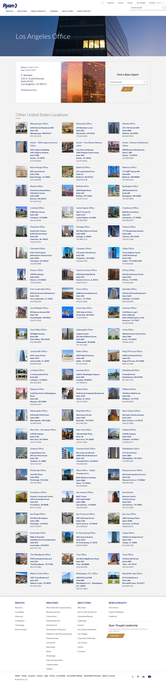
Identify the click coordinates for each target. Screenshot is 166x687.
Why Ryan (82, 607)
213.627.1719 (32, 67)
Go (127, 89)
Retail (48, 651)
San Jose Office (129, 514)
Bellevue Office (129, 167)
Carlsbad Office (37, 208)
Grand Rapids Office (39, 308)
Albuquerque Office (39, 123)
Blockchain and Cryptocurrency (58, 607)
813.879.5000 (81, 545)
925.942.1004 (35, 586)
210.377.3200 (127, 507)
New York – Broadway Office (43, 429)
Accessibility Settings (74, 676)
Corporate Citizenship (86, 638)
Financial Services (53, 621)
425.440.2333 (127, 180)
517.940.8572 (81, 382)
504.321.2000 (127, 423)
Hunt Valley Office (38, 329)
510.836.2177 (127, 442)
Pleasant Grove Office (132, 470)
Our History (82, 642)
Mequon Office (37, 389)
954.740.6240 (35, 301)
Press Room (113, 607)
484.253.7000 (127, 364)
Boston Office (36, 186)
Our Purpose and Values (87, 629)
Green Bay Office (84, 308)
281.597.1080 (35, 567)
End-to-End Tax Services (87, 612)
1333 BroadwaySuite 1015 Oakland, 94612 (130, 436)
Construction (51, 616)
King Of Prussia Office (132, 351)
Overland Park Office (85, 448)
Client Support (84, 11)
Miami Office (82, 389)
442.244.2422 (35, 220)
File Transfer (141, 3)
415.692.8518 (81, 526)
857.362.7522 (35, 201)
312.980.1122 (81, 239)
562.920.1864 (35, 382)
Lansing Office (82, 370)
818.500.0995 (127, 301)
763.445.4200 (35, 423)
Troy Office (81, 554)
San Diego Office (37, 514)
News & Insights (38, 11)
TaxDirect (110, 3)
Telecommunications (54, 660)
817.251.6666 (81, 364)
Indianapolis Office (84, 329)
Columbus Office (83, 248)
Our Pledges (82, 634)
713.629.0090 (127, 323)
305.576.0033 (81, 401)
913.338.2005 (81, 464)
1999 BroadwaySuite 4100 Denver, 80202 (38, 277)
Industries (22, 11)
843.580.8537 (127, 220)
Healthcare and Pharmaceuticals (59, 634)
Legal (46, 676)
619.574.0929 (35, 526)
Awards (81, 625)
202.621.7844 (81, 589)
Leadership (82, 621)
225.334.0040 (35, 180)
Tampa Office (128, 533)
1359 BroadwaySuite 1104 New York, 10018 (39, 436)
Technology (19, 625)
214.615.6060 (81, 301)
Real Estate (50, 647)
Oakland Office (129, 429)
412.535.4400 (35, 483)
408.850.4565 (127, 526)
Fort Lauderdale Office (40, 289)
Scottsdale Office (38, 533)
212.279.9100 (35, 442)
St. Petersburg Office (85, 533)
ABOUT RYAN (84, 603)
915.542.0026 (127, 282)
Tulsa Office (127, 554)
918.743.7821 (127, 567)
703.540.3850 (81, 136)
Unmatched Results (85, 616)
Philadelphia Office (130, 448)
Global (80, 647)
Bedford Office (83, 167)
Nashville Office (83, 411)
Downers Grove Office (86, 270)
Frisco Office (82, 289)
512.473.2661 (81, 161)
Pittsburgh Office (38, 470)
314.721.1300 (127, 239)
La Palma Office (37, 370)
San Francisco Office (85, 514)
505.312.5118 (35, 136)
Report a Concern (108, 676)
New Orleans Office (131, 411)
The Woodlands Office (40, 554)
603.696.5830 (81, 180)
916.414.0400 (81, 507)
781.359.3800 (127, 198)
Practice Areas (21, 629)
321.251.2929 (35, 464)
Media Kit (113, 616)
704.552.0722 (35, 242)
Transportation (52, 664)
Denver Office (36, 270)
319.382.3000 (81, 220)
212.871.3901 (81, 442)
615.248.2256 (81, 423)
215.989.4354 (127, 461)
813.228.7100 (127, 545)
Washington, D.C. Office (87, 573)
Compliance (19, 621)
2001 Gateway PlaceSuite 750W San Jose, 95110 (131, 521)
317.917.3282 (81, 345)
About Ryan (67, 11)
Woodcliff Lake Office (132, 573)
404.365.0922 (127, 136)
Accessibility (60, 676)
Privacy (52, 676)
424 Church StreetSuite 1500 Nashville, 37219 (84, 417)
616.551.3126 (35, 320)
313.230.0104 (81, 567)
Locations (81, 651)
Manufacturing (52, 638)
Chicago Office (83, 227)
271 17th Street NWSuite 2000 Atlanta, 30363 (130, 130)
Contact (130, 3)
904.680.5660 (35, 364)
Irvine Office (128, 329)
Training (54, 11)
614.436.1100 (81, 261)
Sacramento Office (84, 492)
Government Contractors (56, 629)
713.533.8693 (81, 317)
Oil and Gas (50, 642)
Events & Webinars (116, 612)
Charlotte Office (37, 227)
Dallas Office (128, 248)
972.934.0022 (127, 264)
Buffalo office (82, 186)
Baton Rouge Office (39, 167)
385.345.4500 (127, 483)
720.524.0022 (35, 282)
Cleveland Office (37, 248)
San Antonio (127, 492)
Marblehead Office (131, 370)
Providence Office (38, 492)
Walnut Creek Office (39, 573)
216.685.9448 (35, 264)
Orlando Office (37, 448)
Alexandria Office (84, 123)
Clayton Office (129, 227)
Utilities (49, 669)
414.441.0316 (35, 404)
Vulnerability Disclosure (92, 676)
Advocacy (19, 616)
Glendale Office (129, 289)
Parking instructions (29, 90)
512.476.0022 (35, 161)
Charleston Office (130, 208)
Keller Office (82, 351)
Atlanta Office (128, 123)
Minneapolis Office (38, 411)
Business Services (53, 612)
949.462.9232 (127, 342)
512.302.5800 (127, 158)
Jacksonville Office (38, 351)
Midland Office (129, 389)
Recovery (18, 607)
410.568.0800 (35, 342)
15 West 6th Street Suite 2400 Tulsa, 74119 (130, 561)
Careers (120, 3)
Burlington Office (130, 186)
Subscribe (115, 636)
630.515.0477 (81, 282)
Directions (27, 75)
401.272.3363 (35, 507)
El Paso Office (128, 270)
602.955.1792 (35, 548)
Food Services (51, 625)
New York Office (83, 429)
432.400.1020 (127, 401)
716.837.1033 (81, 198)
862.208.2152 (127, 586)
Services (9, 11)
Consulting (19, 612)
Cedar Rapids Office (85, 208)
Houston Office (129, 308)
